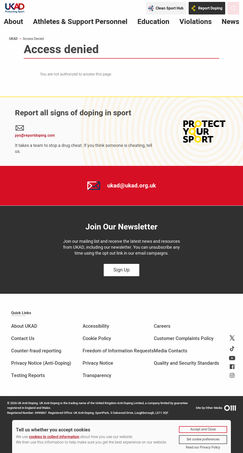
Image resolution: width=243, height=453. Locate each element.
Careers (162, 326)
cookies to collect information (54, 437)
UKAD (13, 38)
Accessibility (96, 326)
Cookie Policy (97, 338)
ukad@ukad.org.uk (131, 186)
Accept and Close (203, 429)
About (13, 22)
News (230, 22)
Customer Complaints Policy (184, 338)
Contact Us (22, 338)
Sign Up (121, 269)
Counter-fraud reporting (36, 350)
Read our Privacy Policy (203, 447)
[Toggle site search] (233, 8)
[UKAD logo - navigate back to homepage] (15, 8)
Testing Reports (28, 375)
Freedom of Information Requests (118, 350)
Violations (195, 22)
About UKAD (24, 326)
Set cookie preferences (203, 439)
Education (153, 22)
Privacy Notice (98, 363)
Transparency (97, 375)
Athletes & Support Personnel (80, 22)
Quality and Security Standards (186, 363)
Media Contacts (170, 350)
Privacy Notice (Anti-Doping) (41, 363)
